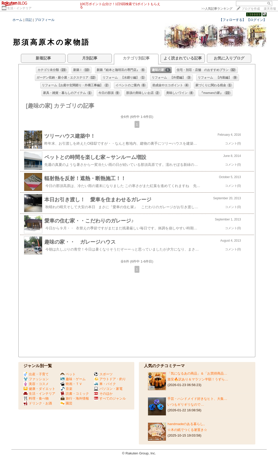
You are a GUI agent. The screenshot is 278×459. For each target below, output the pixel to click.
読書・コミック (74, 393)
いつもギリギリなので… (185, 404)
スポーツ (103, 374)
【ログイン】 (257, 20)
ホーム (17, 20)
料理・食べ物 (36, 398)
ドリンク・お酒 (37, 403)
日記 (28, 20)
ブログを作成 (251, 8)
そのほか (103, 393)
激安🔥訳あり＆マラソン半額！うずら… (197, 379)
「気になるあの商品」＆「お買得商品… (197, 373)
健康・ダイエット (39, 389)
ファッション (36, 379)
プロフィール (45, 20)
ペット (68, 374)
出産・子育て (36, 374)
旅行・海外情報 (74, 398)
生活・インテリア (19, 8)
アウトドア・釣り (110, 379)
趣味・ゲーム (73, 379)
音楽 (66, 389)
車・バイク (105, 384)
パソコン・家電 (108, 389)
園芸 (66, 403)
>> (216, 8)
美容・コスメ (36, 384)
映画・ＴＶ (71, 384)
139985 (254, 14)
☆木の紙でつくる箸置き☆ (187, 430)
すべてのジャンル (110, 398)
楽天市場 (270, 8)
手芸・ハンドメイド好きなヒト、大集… (197, 399)
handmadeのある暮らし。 (187, 424)
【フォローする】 (232, 20)
